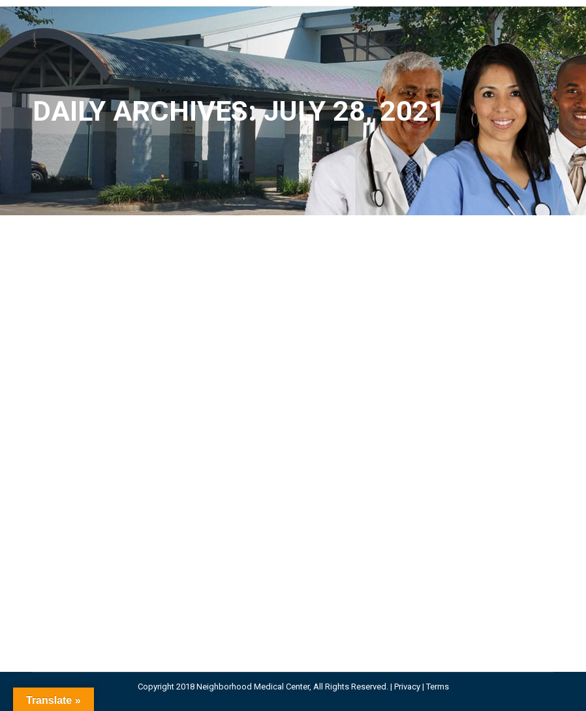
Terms (437, 686)
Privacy (407, 686)
